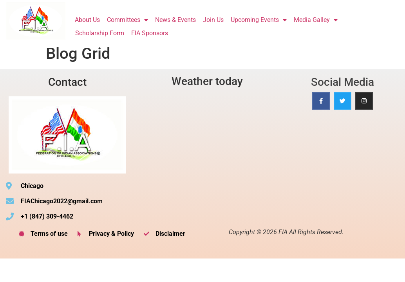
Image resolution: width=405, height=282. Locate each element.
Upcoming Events (259, 20)
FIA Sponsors (149, 33)
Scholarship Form (99, 33)
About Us (87, 20)
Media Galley (316, 20)
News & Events (175, 20)
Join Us (213, 20)
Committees (127, 20)
